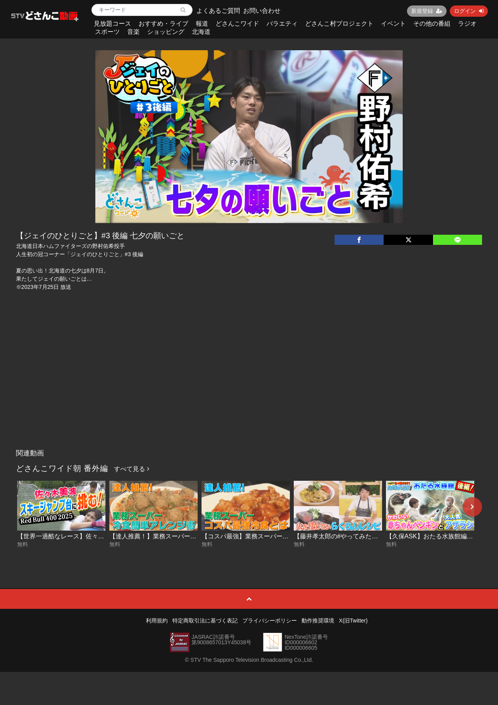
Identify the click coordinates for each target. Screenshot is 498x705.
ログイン (469, 11)
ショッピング (165, 31)
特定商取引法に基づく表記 (205, 620)
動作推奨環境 (318, 620)
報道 (202, 23)
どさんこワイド (237, 23)
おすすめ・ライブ (163, 23)
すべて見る (131, 469)
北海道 (201, 31)
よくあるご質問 (218, 10)
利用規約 (157, 620)
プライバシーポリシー (269, 620)
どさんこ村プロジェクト (339, 23)
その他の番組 (432, 23)
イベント (393, 23)
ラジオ (467, 23)
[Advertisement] (249, 386)
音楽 (133, 31)
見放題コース (112, 23)
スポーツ (107, 31)
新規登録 (426, 11)
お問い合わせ (262, 10)
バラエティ (282, 23)
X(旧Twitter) (353, 620)
